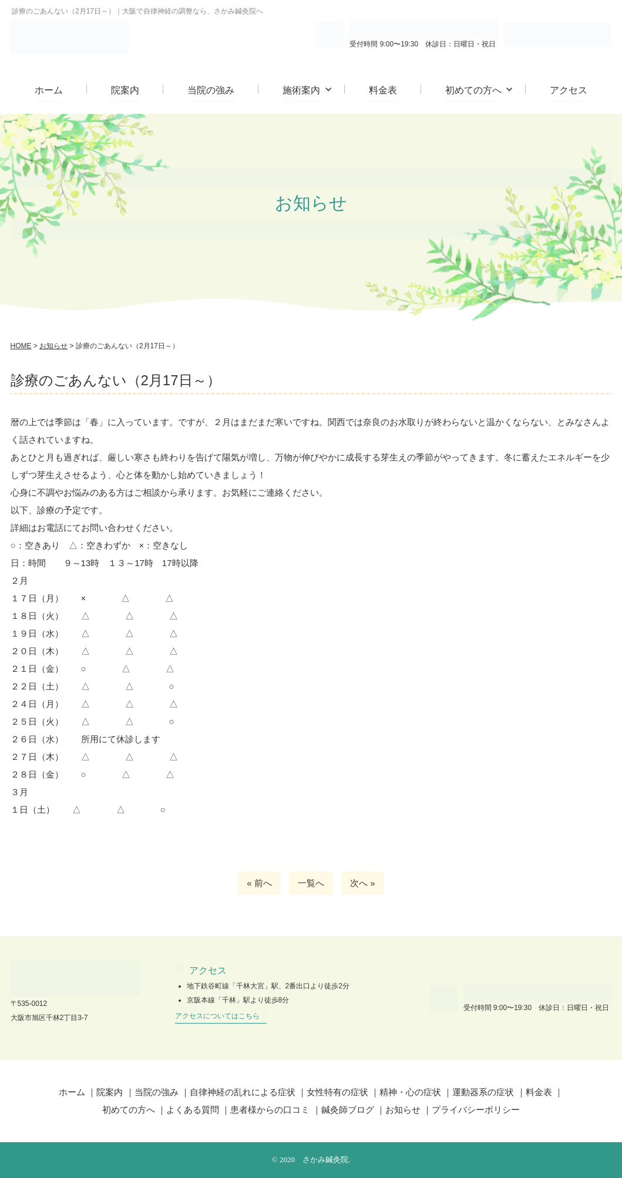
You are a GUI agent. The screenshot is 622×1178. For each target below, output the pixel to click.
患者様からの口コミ (270, 1110)
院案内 (125, 90)
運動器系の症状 (483, 1092)
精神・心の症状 (410, 1092)
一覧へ (311, 883)
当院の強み (210, 90)
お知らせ (403, 1110)
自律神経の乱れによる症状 (242, 1092)
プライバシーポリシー (476, 1110)
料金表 (383, 90)
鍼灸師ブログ (347, 1110)
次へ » (362, 883)
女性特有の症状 (337, 1092)
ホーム (49, 90)
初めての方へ (473, 90)
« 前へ (259, 883)
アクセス (568, 90)
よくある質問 (192, 1110)
